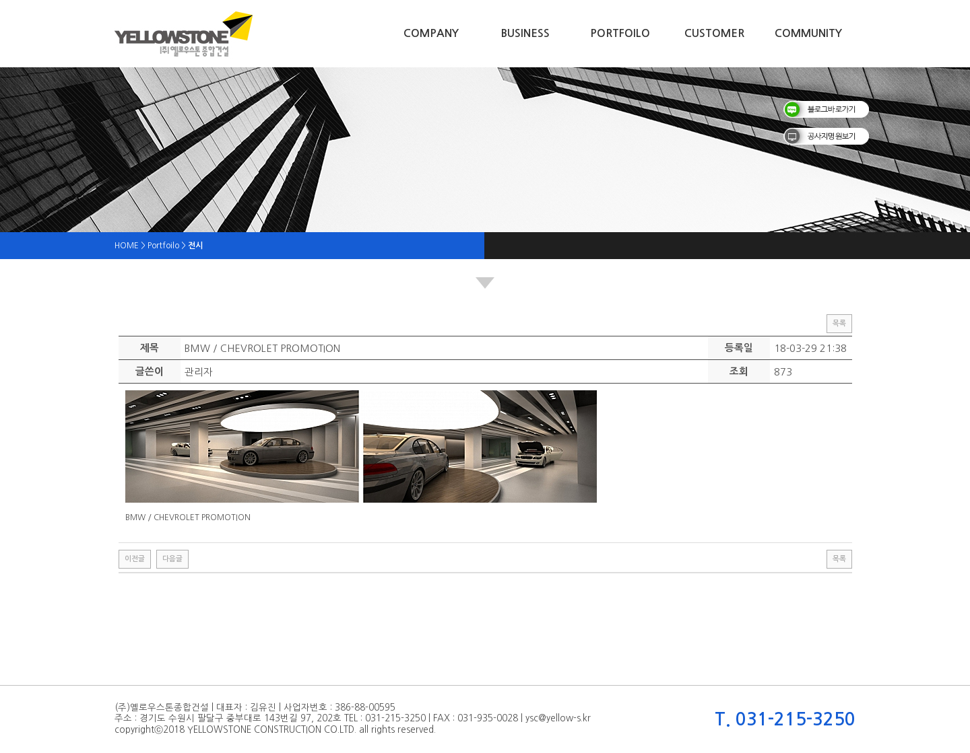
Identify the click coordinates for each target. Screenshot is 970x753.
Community (808, 33)
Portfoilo (620, 33)
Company (431, 33)
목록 (839, 323)
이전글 (135, 559)
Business (525, 33)
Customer (714, 33)
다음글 (172, 559)
